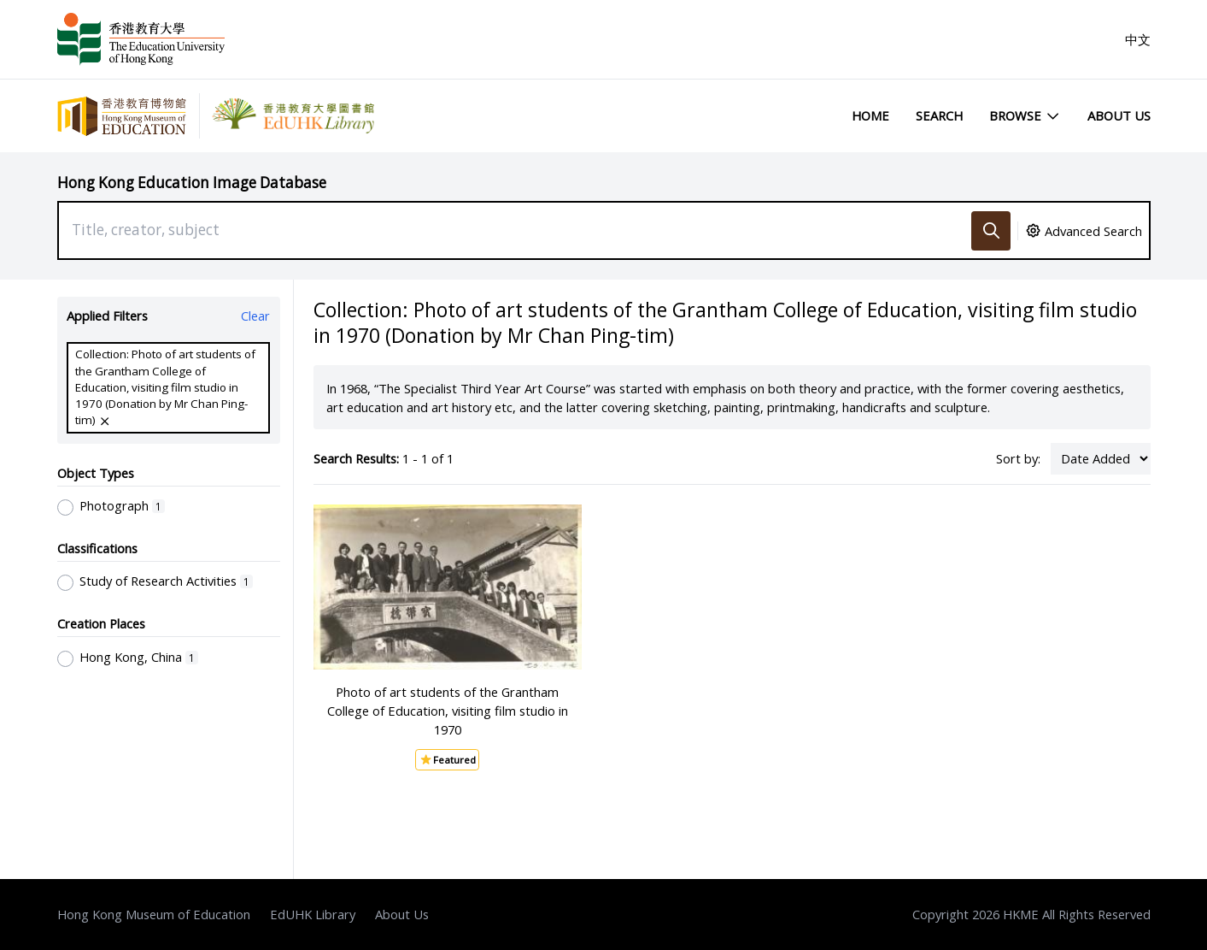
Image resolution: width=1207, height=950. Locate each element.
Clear (255, 315)
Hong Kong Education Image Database (191, 182)
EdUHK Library (312, 914)
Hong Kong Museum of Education (153, 914)
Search (939, 115)
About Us (1119, 115)
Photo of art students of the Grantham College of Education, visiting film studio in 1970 (447, 710)
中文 (1138, 39)
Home (870, 115)
